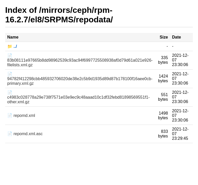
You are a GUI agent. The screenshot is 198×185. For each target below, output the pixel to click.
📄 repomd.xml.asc (25, 134)
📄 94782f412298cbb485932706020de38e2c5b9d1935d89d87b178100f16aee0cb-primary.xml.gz (79, 79)
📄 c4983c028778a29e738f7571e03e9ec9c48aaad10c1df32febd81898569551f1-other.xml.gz (78, 97)
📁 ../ (12, 46)
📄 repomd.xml (21, 115)
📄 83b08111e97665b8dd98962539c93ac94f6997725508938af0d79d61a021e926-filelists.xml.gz (80, 60)
